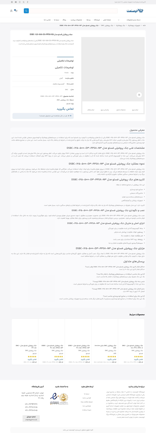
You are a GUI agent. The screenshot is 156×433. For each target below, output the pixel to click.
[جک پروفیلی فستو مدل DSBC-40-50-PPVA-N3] (51, 332)
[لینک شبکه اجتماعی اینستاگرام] (19, 2)
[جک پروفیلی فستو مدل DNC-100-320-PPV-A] (131, 332)
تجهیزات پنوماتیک (134, 25)
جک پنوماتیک (120, 25)
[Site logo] (135, 11)
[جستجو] (71, 10)
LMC (115, 354)
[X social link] (23, 2)
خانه (144, 25)
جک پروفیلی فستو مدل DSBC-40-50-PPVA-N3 (52, 346)
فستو (68, 103)
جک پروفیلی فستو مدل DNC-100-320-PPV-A (132, 346)
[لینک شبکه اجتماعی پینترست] (12, 2)
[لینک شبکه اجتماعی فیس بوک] (27, 2)
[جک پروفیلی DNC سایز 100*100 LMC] (104, 332)
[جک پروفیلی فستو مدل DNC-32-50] (25, 332)
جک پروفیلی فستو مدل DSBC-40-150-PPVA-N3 (79, 346)
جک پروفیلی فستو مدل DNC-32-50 (26, 346)
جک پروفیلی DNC (107, 25)
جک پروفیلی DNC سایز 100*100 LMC (105, 346)
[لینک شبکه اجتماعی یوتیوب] (15, 2)
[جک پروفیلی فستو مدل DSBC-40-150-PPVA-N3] (78, 332)
